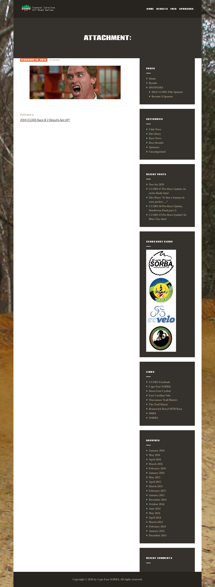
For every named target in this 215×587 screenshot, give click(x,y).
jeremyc (56, 60)
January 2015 (157, 495)
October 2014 (156, 504)
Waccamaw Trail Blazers (163, 399)
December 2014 (157, 499)
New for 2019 (156, 184)
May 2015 (154, 477)
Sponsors (154, 147)
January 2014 (157, 531)
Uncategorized (157, 151)
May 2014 (154, 513)
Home (152, 78)
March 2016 (156, 464)
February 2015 (157, 490)
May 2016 (154, 455)
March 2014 (156, 522)
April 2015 (155, 481)
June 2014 (155, 508)
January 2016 (157, 472)
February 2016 (157, 468)
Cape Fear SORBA (160, 386)
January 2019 (157, 450)
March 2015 (156, 486)
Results (153, 83)
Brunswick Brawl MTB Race (165, 408)
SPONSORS (156, 87)
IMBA (152, 413)
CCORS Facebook (159, 382)
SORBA (153, 417)
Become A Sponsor (162, 96)
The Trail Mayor (158, 404)
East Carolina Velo (159, 395)
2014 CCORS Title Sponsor (167, 92)
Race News (155, 138)
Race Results (156, 142)
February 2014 (157, 526)
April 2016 (155, 459)
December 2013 (157, 535)
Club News (155, 129)
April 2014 (155, 517)
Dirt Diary (155, 133)
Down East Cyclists (160, 391)
